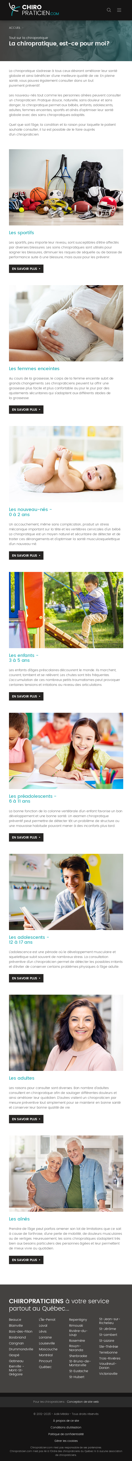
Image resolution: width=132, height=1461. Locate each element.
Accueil (14, 27)
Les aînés (19, 1219)
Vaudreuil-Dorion (107, 1365)
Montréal (46, 1355)
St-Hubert (76, 1377)
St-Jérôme (107, 1329)
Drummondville (21, 1349)
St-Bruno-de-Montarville (80, 1363)
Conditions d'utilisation (66, 1427)
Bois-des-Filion (21, 1331)
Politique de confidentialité (66, 1434)
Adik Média (61, 1414)
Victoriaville (108, 1373)
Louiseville (47, 1343)
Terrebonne (108, 1352)
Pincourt (45, 1361)
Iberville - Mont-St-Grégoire (16, 1370)
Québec (45, 1367)
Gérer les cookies (66, 1441)
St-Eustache (78, 1371)
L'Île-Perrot (47, 1319)
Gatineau (16, 1361)
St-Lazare (106, 1340)
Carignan (16, 1343)
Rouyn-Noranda (76, 1348)
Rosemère (77, 1340)
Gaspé (14, 1355)
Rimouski (76, 1325)
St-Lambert (108, 1334)
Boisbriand (17, 1337)
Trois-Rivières (109, 1358)
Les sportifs (21, 233)
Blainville (16, 1325)
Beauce (15, 1319)
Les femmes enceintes (34, 368)
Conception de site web (83, 1401)
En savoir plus (24, 268)
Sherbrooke (78, 1356)
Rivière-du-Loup (78, 1332)
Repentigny (78, 1319)
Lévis (43, 1331)
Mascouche (48, 1349)
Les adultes (21, 1078)
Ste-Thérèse (108, 1346)
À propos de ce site (66, 1420)
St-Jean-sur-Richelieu (109, 1321)
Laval (43, 1325)
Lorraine (45, 1337)
